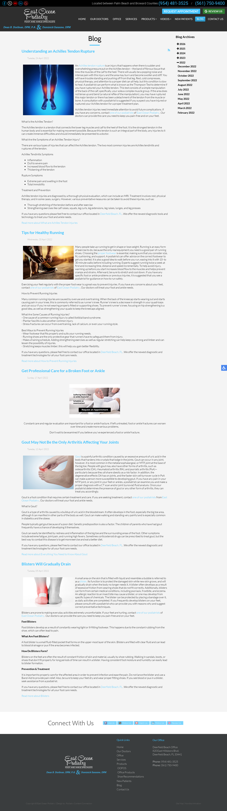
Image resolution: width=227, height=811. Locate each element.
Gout (78, 457)
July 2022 (183, 89)
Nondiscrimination (193, 803)
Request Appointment (181, 11)
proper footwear (107, 254)
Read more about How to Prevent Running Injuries (49, 361)
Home (82, 19)
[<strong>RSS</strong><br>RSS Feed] (169, 51)
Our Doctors (99, 19)
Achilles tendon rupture (92, 66)
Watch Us (143, 723)
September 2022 (187, 80)
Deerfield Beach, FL (111, 214)
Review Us (215, 11)
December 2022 (187, 66)
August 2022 (185, 84)
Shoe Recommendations (130, 776)
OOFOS (121, 768)
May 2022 (183, 98)
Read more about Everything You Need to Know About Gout (54, 554)
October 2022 (186, 75)
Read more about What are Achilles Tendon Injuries (50, 223)
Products (148, 19)
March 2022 (185, 108)
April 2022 (184, 103)
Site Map (179, 803)
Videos (165, 19)
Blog (200, 19)
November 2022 (187, 71)
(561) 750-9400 (210, 3)
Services (131, 19)
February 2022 (186, 112)
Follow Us (126, 723)
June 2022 (184, 94)
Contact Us (215, 19)
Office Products (126, 772)
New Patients (184, 19)
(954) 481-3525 (173, 3)
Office (117, 19)
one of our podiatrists (121, 113)
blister (83, 582)
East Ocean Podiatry (148, 113)
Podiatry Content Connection (79, 803)
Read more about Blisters (35, 696)
